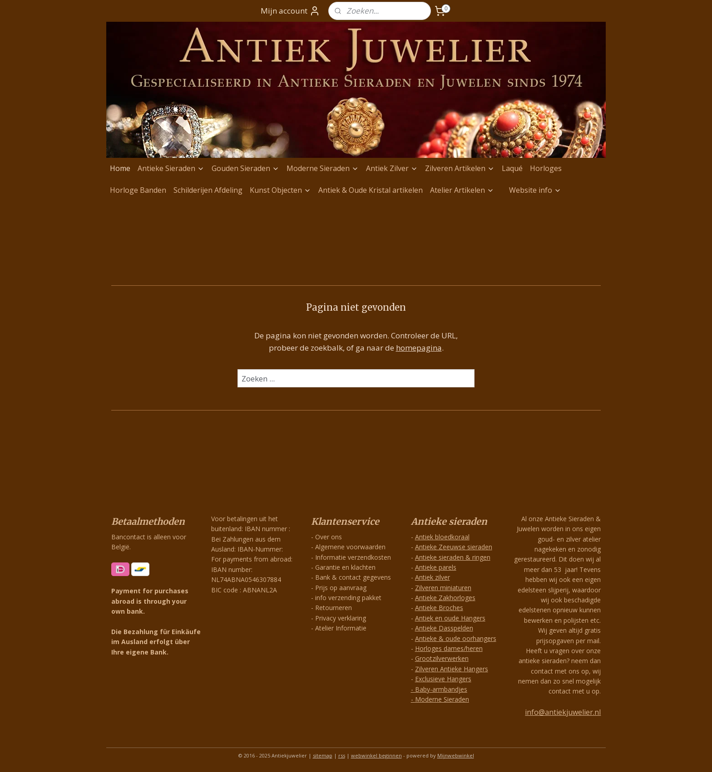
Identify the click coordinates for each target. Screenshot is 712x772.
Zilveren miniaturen (443, 587)
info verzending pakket (348, 597)
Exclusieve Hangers (443, 678)
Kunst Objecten (280, 190)
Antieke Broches (439, 607)
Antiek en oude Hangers (450, 618)
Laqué (512, 168)
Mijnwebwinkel (455, 755)
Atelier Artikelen (462, 190)
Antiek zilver (432, 577)
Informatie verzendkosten (353, 557)
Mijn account (290, 10)
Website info (535, 190)
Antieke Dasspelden (444, 628)
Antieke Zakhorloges (445, 597)
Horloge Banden (138, 190)
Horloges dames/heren (449, 648)
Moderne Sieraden (323, 168)
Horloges (546, 168)
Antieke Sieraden (171, 168)
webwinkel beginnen (376, 755)
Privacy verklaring (340, 618)
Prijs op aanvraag (340, 587)
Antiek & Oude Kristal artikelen (370, 190)
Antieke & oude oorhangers (455, 638)
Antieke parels (435, 567)
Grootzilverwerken (442, 658)
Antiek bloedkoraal (442, 537)
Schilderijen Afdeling (207, 190)
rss (341, 755)
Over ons (328, 537)
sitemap (322, 755)
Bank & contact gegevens (353, 577)
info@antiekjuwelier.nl (563, 712)
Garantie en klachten (345, 567)
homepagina (419, 347)
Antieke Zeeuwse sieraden (453, 546)
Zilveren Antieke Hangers (451, 669)
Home (120, 168)
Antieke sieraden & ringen (452, 557)
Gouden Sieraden (245, 168)
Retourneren (333, 607)
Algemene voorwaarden (350, 546)
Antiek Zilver (392, 168)
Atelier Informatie (340, 628)
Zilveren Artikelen (459, 168)
